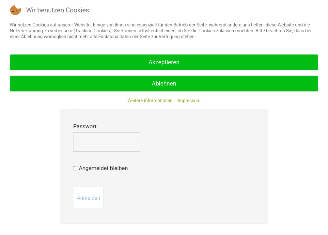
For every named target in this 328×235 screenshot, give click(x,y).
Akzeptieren (164, 62)
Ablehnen (164, 83)
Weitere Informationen (149, 100)
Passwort (85, 126)
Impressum (189, 100)
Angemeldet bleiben (100, 168)
